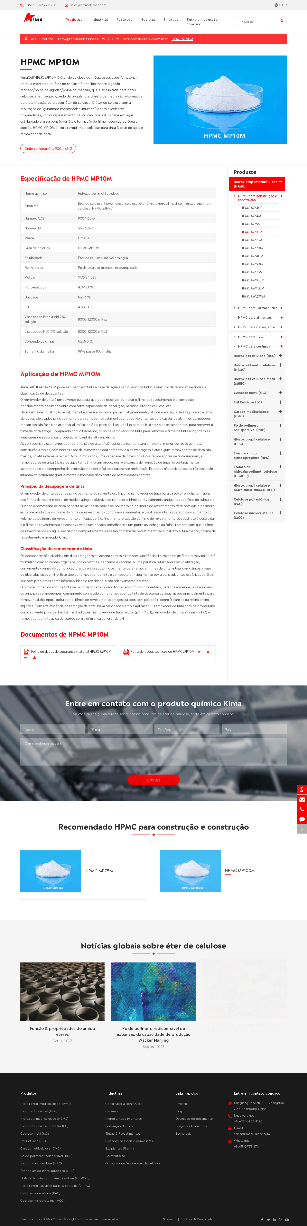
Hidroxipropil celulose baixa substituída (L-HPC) (254, 487)
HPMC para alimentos (255, 317)
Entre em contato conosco (202, 21)
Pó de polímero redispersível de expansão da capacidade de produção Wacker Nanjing (154, 1032)
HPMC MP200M (253, 296)
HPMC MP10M (182, 38)
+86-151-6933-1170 (40, 4)
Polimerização (115, 1155)
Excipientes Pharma (119, 1148)
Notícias (148, 19)
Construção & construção (124, 1103)
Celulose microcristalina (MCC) (254, 515)
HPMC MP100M (252, 280)
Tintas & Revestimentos (122, 1133)
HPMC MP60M (252, 263)
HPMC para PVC (250, 336)
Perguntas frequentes (191, 1125)
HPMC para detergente (256, 327)
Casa (32, 38)
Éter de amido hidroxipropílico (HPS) (251, 455)
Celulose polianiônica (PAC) (251, 501)
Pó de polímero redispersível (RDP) (249, 427)
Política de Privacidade (198, 1219)
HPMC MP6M (251, 223)
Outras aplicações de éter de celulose (132, 1163)
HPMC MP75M (252, 271)
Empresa (170, 19)
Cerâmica (111, 1111)
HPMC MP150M (252, 288)
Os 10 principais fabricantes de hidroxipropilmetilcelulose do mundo (244, 1029)
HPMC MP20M (252, 247)
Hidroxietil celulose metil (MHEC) (254, 380)
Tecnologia (183, 1133)
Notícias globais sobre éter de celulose (153, 946)
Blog (178, 1111)
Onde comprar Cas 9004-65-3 (47, 148)
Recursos (124, 19)
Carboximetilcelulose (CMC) (251, 413)
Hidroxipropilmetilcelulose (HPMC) (83, 38)
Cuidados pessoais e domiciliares (129, 1140)
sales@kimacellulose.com (88, 4)
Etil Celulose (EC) (248, 402)
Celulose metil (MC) (250, 392)
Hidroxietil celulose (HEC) (254, 355)
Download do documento (194, 1118)
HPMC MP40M (252, 255)
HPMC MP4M (251, 215)
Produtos (74, 19)
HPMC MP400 (252, 207)
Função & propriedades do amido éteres (62, 1029)
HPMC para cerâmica (254, 346)
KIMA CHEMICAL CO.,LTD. (62, 1219)
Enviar (153, 777)
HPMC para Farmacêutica (257, 307)
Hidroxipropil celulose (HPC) (252, 441)
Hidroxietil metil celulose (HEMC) (254, 367)
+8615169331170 (246, 1146)
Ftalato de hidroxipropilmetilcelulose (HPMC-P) (255, 471)
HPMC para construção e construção (140, 38)
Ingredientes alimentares (123, 1118)
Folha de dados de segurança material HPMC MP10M (67, 652)
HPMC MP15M (251, 239)
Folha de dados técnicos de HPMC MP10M (158, 652)
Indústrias (99, 19)
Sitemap (168, 1219)
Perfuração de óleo (119, 1125)
